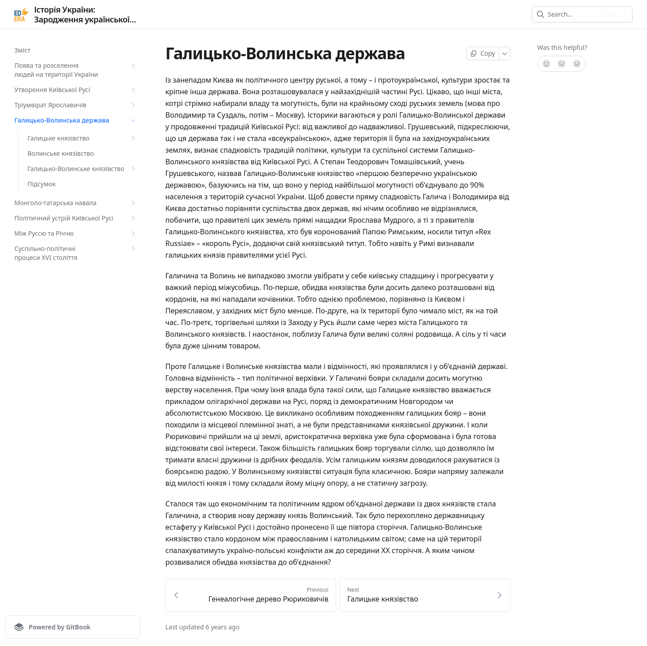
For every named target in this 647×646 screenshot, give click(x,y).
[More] (504, 53)
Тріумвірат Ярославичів (75, 105)
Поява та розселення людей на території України (75, 70)
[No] (577, 63)
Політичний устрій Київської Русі (75, 218)
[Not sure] (561, 63)
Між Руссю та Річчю (75, 233)
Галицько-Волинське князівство (82, 168)
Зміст (22, 50)
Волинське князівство (60, 153)
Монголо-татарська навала (75, 202)
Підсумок (41, 184)
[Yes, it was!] (546, 63)
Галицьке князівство (82, 138)
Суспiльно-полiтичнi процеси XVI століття (75, 253)
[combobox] (573, 14)
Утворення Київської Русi (75, 89)
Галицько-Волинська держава (75, 120)
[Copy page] (482, 53)
